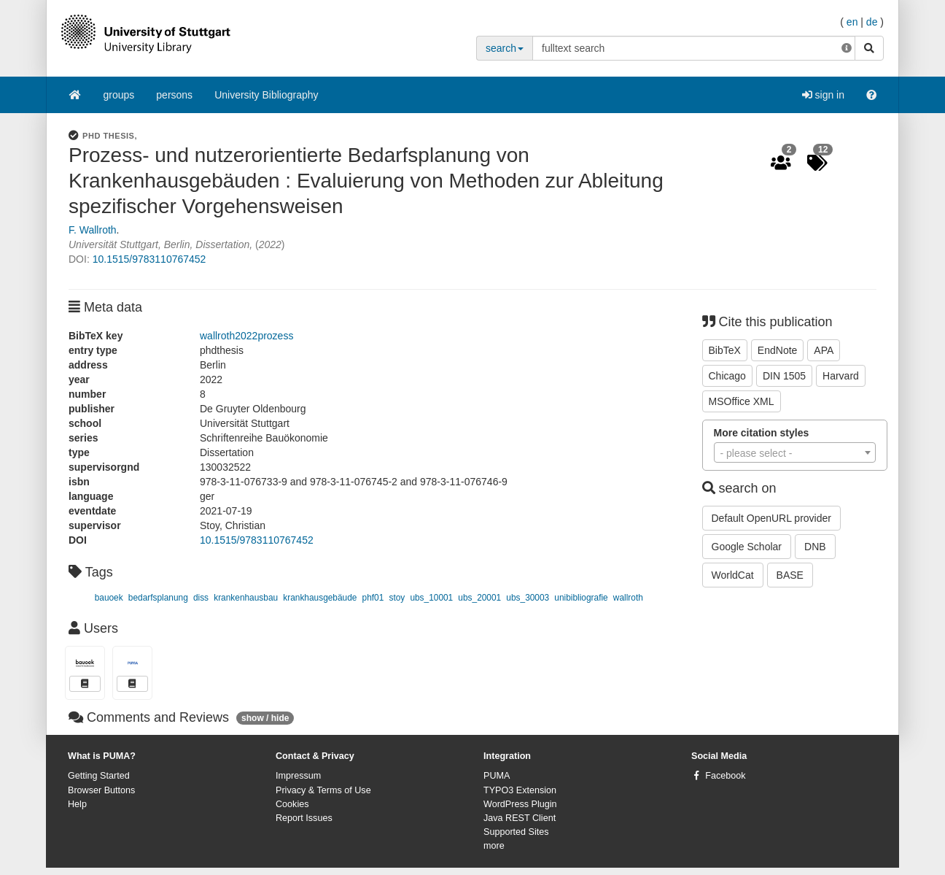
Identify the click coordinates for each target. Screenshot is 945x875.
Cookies (292, 804)
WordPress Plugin (520, 804)
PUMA (496, 776)
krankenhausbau (246, 598)
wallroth (628, 598)
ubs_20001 (479, 598)
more (494, 846)
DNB (815, 546)
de (872, 22)
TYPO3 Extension (519, 790)
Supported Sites (516, 832)
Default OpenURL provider (771, 518)
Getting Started (99, 776)
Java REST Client (519, 818)
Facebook (725, 776)
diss (201, 598)
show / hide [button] (265, 718)
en (852, 22)
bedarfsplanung (158, 598)
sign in (823, 95)
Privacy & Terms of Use (323, 790)
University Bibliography (266, 95)
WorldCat (733, 575)
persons (174, 95)
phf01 (373, 598)
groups (119, 95)
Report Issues (304, 818)
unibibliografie (580, 598)
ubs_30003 (527, 598)
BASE (790, 575)
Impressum (298, 776)
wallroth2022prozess (246, 336)
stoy (397, 598)
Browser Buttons (101, 790)
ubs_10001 (431, 598)
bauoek (109, 598)
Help (77, 804)
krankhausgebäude (320, 598)
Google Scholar (747, 546)
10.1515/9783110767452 (149, 259)
